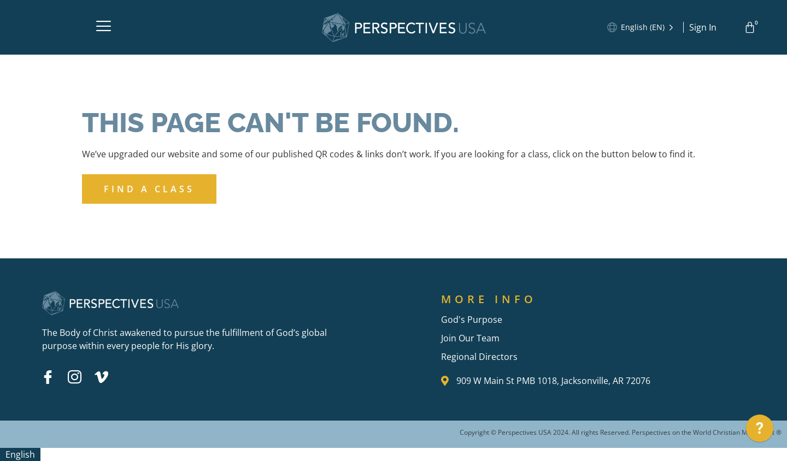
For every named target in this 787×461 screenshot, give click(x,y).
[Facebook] (47, 377)
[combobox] (20, 454)
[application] (760, 431)
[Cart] (752, 27)
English (20, 454)
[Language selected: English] (648, 27)
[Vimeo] (101, 377)
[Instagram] (74, 377)
